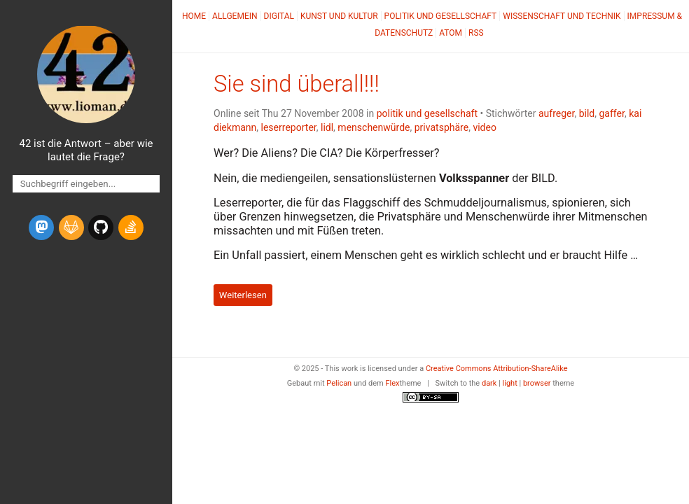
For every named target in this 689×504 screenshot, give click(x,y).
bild (587, 113)
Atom (450, 33)
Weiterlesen (243, 295)
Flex (392, 383)
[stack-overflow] (131, 227)
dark (489, 383)
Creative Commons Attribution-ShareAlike (497, 368)
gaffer (611, 113)
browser (537, 383)
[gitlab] (71, 227)
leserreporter (288, 127)
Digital (279, 16)
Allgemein (235, 16)
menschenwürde (373, 127)
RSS (476, 33)
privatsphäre (441, 127)
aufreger (556, 113)
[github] (100, 227)
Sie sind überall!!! (297, 84)
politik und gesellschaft (427, 113)
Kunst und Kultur (339, 16)
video (484, 127)
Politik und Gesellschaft (440, 16)
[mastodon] (41, 227)
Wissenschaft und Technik (561, 16)
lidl (327, 127)
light (510, 383)
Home (194, 16)
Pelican (339, 383)
